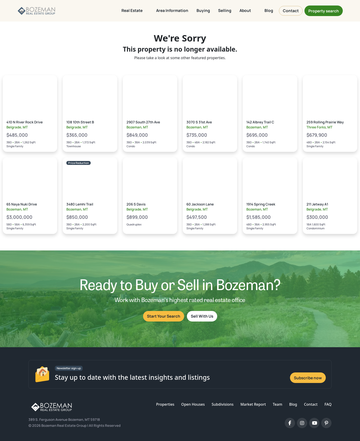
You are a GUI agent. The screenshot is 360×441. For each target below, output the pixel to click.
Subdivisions (222, 404)
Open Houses (193, 404)
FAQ (328, 404)
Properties (165, 404)
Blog (293, 404)
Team (277, 404)
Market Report (253, 404)
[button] (134, 11)
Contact (311, 404)
